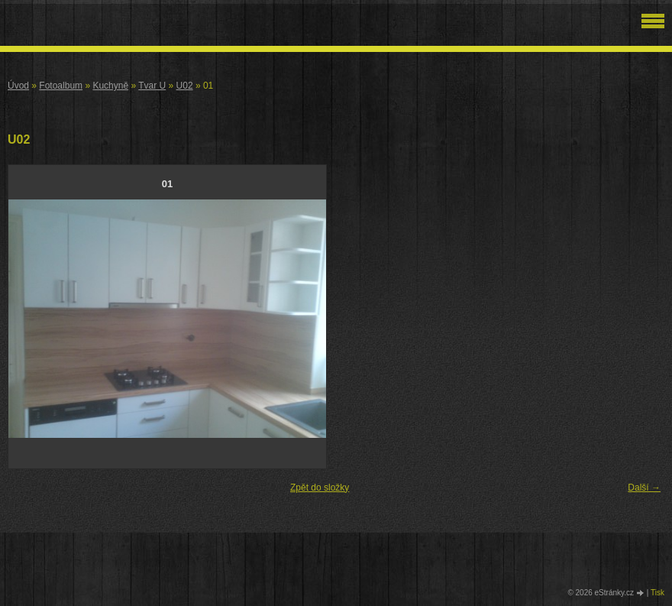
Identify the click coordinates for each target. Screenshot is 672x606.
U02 (184, 85)
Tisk (657, 592)
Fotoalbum (60, 85)
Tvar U (152, 85)
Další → (644, 487)
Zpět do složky (319, 487)
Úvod (18, 85)
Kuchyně (110, 85)
